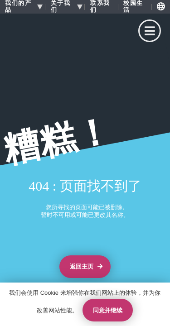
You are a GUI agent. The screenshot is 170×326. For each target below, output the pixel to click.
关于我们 (61, 6)
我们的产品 (18, 6)
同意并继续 (107, 310)
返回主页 (86, 267)
